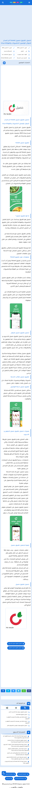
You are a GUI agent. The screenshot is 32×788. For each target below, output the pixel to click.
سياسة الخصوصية (8, 774)
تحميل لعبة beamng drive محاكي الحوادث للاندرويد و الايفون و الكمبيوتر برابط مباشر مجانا (16, 745)
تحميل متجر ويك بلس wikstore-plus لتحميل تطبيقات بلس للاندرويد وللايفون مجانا (17, 758)
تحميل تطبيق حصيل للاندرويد (15, 643)
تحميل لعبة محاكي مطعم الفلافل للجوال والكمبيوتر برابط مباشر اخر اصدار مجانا (18, 749)
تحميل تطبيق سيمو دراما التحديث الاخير (19, 712)
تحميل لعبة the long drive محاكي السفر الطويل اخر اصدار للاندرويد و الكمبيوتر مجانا (16, 736)
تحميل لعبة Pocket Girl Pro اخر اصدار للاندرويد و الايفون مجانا (17, 762)
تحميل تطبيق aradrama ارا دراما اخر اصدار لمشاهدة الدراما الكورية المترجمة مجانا (18, 741)
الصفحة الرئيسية (22, 774)
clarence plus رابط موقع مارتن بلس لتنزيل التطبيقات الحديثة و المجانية (18, 753)
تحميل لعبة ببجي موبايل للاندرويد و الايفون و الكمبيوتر (18, 717)
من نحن (8, 778)
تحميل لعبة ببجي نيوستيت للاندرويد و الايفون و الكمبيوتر (17, 722)
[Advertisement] (16, 22)
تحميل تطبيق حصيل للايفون (15, 647)
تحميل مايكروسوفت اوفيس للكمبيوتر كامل (18, 726)
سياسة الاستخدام (19, 778)
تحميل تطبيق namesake (22, 715)
